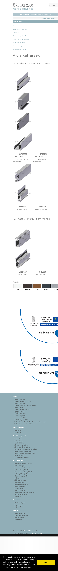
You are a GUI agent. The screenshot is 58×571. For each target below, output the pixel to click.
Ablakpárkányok (18, 46)
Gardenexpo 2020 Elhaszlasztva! (25, 405)
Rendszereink (18, 461)
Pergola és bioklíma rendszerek (25, 492)
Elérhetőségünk (19, 503)
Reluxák (17, 478)
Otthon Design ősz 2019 (22, 410)
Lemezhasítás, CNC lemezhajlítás (25, 449)
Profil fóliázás (19, 443)
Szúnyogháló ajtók (19, 42)
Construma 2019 (19, 414)
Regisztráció (45, 14)
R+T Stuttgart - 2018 (21, 420)
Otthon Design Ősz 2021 (22, 401)
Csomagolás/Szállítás (21, 457)
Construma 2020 (19, 403)
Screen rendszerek (20, 494)
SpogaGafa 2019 (19, 412)
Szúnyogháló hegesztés (22, 451)
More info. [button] (28, 568)
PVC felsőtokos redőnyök (23, 464)
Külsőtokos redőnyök (20, 29)
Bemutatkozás (18, 427)
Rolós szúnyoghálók (19, 36)
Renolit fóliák (19, 517)
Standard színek (20, 513)
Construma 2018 (19, 418)
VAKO (15, 26)
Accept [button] (46, 562)
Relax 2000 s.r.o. (29, 531)
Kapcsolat (16, 500)
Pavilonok (17, 496)
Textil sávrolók (19, 490)
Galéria (15, 510)
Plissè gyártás (19, 455)
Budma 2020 (18, 408)
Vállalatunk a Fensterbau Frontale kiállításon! (30, 422)
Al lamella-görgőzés (21, 445)
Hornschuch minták (21, 515)
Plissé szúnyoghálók (21, 476)
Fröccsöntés (18, 441)
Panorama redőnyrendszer (23, 468)
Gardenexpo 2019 (20, 416)
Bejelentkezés (35, 14)
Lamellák (16, 32)
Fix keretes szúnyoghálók (21, 39)
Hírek (15, 396)
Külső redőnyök (19, 466)
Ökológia (17, 432)
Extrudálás (18, 439)
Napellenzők (18, 488)
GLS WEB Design (37, 533)
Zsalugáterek (19, 482)
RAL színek (18, 519)
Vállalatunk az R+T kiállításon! (24, 424)
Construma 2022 (19, 399)
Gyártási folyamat (19, 436)
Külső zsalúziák (19, 486)
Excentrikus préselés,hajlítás (24, 453)
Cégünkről (17, 430)
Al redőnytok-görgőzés (22, 447)
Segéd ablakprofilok (19, 49)
